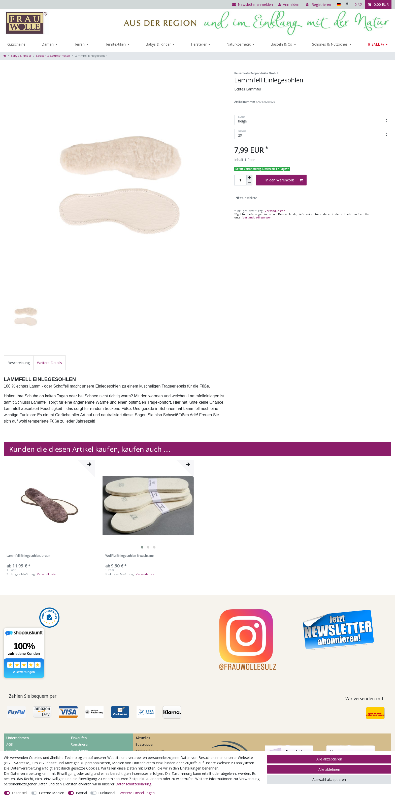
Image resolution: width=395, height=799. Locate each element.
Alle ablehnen (329, 769)
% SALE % (376, 44)
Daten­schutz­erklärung (133, 784)
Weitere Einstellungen (137, 792)
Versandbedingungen (257, 217)
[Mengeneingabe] (240, 180)
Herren (79, 44)
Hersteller (199, 44)
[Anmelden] (287, 4)
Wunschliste (246, 198)
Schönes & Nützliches (330, 44)
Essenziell (19, 792)
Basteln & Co (281, 44)
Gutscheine (16, 44)
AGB (9, 744)
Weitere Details (49, 362)
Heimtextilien (115, 44)
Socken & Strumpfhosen (53, 55)
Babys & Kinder (158, 44)
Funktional (106, 792)
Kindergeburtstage (150, 750)
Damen (48, 44)
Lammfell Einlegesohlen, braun (28, 556)
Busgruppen (145, 744)
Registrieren (80, 744)
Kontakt (12, 750)
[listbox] (148, 505)
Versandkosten (274, 211)
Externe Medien (51, 792)
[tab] (19, 362)
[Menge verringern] (249, 182)
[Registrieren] (317, 4)
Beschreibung (19, 362)
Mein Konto (79, 750)
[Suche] (347, 4)
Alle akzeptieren (329, 759)
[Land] (337, 4)
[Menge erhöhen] (249, 177)
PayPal (81, 792)
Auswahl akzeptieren (329, 779)
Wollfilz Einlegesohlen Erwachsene (129, 556)
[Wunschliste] (358, 4)
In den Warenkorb (284, 180)
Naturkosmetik (238, 44)
